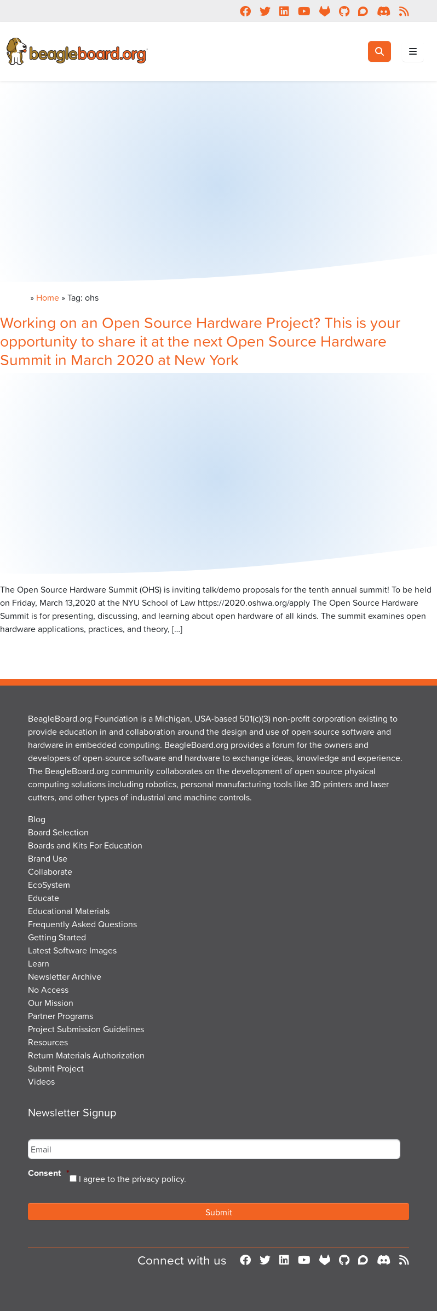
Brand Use (47, 858)
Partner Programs (60, 1016)
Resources (48, 1042)
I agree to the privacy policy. (132, 1179)
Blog (36, 819)
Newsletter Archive (64, 976)
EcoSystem (49, 885)
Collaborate (50, 871)
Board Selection (58, 832)
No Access (48, 990)
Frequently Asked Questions (82, 924)
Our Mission (50, 1003)
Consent (49, 1173)
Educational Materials (69, 911)
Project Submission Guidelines (86, 1029)
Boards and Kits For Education (85, 845)
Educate (43, 898)
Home (47, 297)
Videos (41, 1081)
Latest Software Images (72, 950)
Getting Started (57, 937)
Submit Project (56, 1068)
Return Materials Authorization (86, 1055)
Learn (38, 963)
